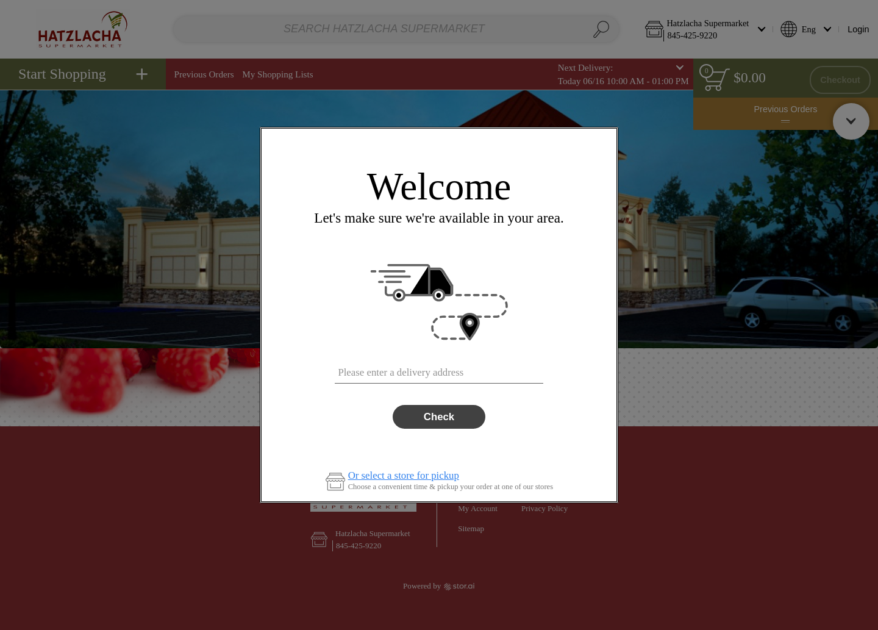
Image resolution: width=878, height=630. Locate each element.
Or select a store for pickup (403, 476)
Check (439, 417)
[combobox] (439, 369)
